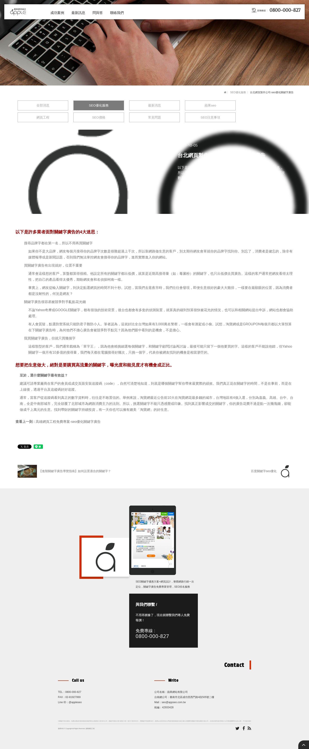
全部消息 (42, 105)
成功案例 (57, 13)
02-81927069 (73, 697)
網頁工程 (42, 117)
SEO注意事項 (210, 117)
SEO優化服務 (238, 92)
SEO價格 (98, 117)
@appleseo (75, 702)
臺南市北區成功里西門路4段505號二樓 (192, 697)
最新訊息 (78, 13)
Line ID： (63, 702)
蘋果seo (210, 105)
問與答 (97, 13)
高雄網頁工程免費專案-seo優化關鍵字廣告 (68, 421)
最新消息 (154, 105)
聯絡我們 (117, 13)
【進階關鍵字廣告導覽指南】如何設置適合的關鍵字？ (64, 471)
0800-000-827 (152, 635)
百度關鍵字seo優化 (271, 471)
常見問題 (154, 117)
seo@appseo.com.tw (174, 702)
